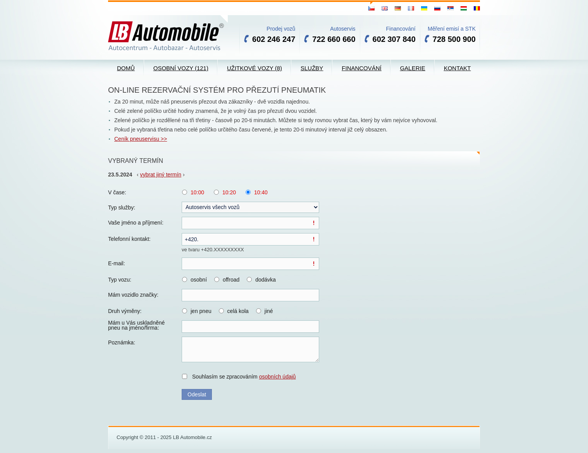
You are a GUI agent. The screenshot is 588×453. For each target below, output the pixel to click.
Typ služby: (121, 207)
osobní (199, 280)
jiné (269, 311)
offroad (231, 280)
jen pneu (201, 311)
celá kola (238, 311)
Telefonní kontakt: (129, 239)
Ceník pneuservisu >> (140, 139)
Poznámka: (121, 342)
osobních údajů (277, 376)
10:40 (261, 192)
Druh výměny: (124, 311)
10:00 (197, 192)
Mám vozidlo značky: (133, 295)
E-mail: (116, 263)
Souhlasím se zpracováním (244, 376)
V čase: (117, 192)
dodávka (265, 280)
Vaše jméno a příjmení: (135, 223)
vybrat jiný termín (161, 174)
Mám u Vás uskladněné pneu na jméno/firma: (136, 325)
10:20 (229, 192)
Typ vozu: (119, 280)
